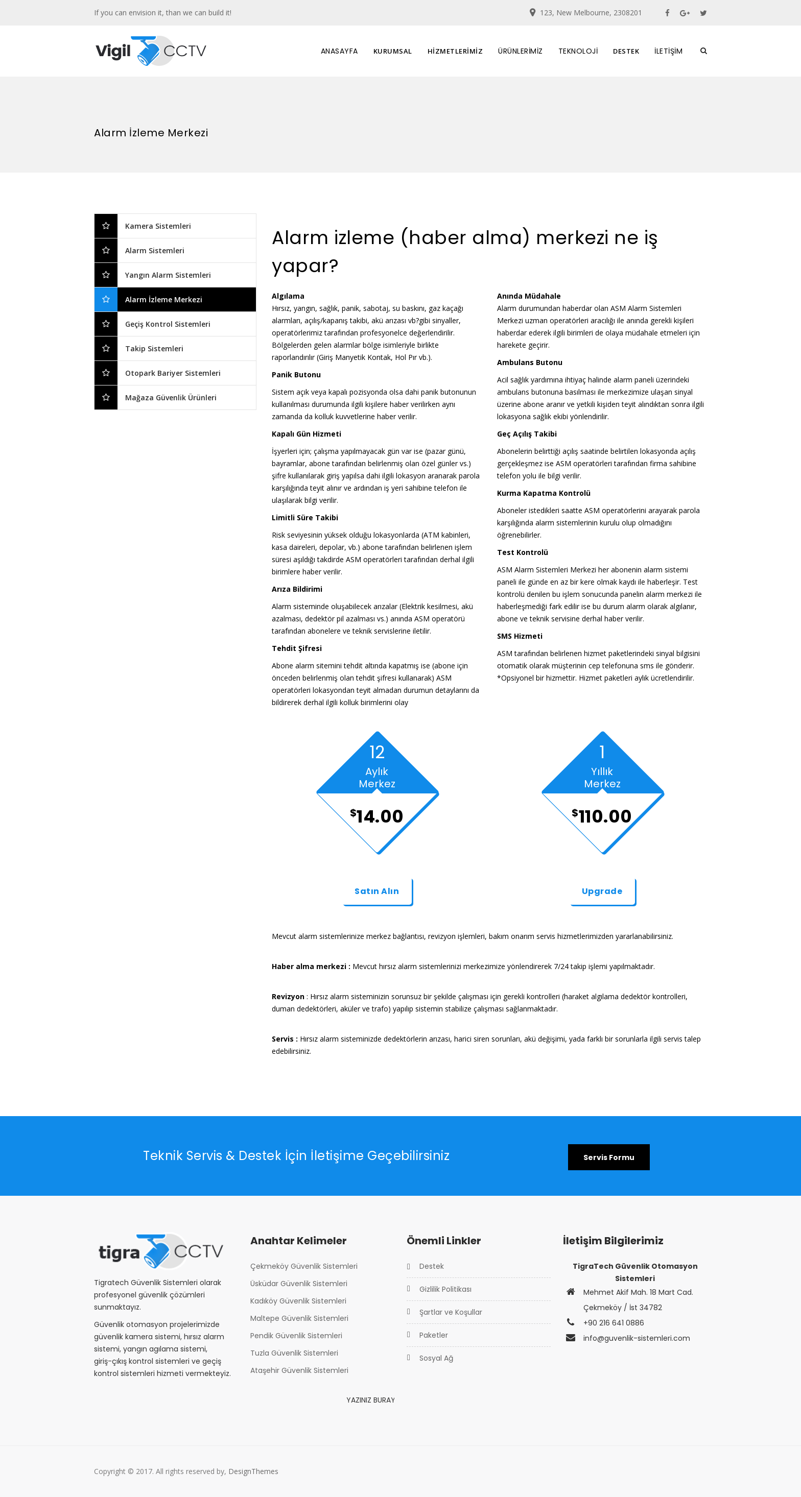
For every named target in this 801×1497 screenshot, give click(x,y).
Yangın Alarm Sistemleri (168, 275)
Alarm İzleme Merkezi (163, 299)
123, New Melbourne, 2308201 (591, 12)
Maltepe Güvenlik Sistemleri (299, 1318)
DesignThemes (253, 1471)
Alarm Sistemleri (154, 250)
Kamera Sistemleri (158, 226)
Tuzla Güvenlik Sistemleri (294, 1353)
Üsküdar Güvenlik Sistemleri (298, 1283)
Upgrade (602, 891)
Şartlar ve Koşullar (450, 1312)
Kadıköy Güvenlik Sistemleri (298, 1301)
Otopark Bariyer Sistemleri (173, 373)
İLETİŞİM (668, 51)
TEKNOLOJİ (578, 51)
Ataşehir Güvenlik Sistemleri (299, 1370)
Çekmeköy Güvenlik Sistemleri (304, 1266)
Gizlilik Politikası (445, 1289)
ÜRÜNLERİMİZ (520, 51)
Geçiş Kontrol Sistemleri (167, 324)
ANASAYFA (339, 51)
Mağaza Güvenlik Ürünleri (171, 397)
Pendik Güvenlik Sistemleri (296, 1336)
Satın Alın (377, 891)
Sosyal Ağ (436, 1358)
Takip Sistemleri (154, 348)
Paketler (433, 1335)
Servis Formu (608, 1157)
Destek (431, 1266)
